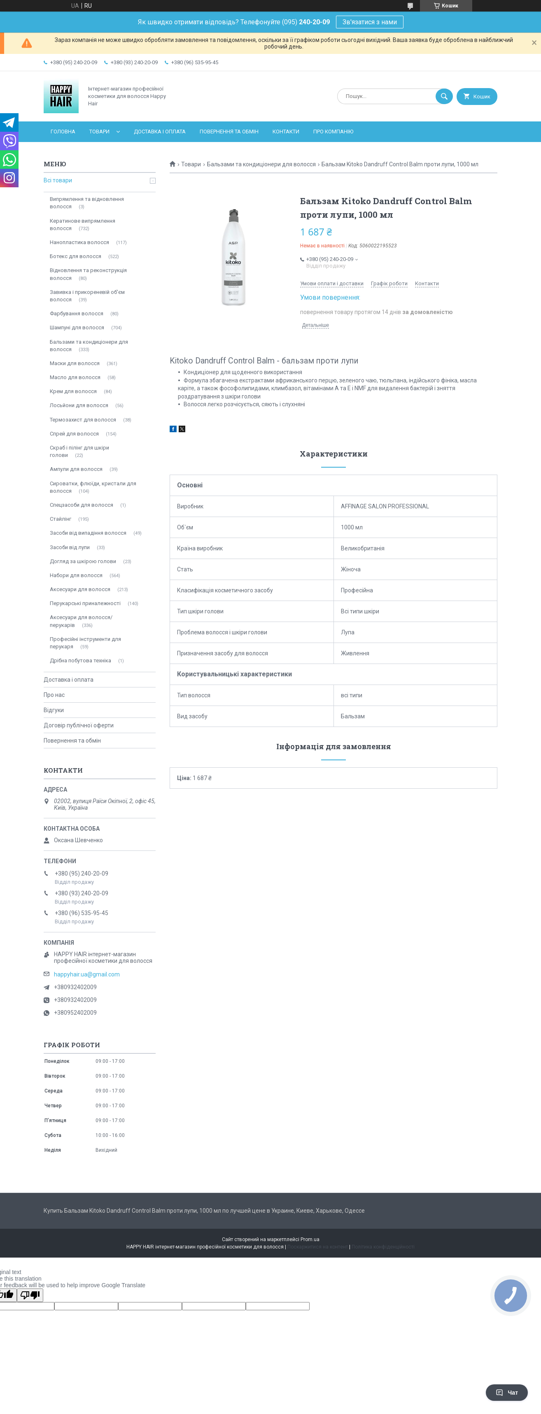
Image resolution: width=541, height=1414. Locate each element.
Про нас (54, 695)
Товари (99, 131)
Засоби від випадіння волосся (88, 533)
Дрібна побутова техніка (80, 660)
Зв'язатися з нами (370, 22)
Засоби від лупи (70, 547)
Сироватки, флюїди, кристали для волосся (93, 487)
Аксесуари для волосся (80, 589)
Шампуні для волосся (77, 327)
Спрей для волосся (74, 434)
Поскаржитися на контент (317, 1247)
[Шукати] (444, 96)
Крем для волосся (73, 391)
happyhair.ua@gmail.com (87, 974)
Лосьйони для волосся (79, 405)
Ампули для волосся (76, 469)
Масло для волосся (75, 377)
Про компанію (333, 131)
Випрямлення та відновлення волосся (87, 203)
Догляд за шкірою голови (83, 561)
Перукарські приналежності (85, 603)
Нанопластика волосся (79, 242)
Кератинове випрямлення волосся (82, 224)
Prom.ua (310, 1239)
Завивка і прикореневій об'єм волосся (87, 296)
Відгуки (54, 710)
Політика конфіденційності (383, 1247)
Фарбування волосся (76, 313)
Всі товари (58, 180)
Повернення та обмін (229, 131)
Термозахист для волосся (83, 420)
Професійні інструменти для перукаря (85, 643)
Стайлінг (60, 519)
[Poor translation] (30, 1295)
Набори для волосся (76, 575)
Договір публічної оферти (79, 725)
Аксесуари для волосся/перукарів (81, 621)
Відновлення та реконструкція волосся (88, 274)
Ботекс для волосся (75, 256)
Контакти (286, 131)
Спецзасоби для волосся (81, 505)
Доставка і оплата (160, 131)
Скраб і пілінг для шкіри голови (79, 451)
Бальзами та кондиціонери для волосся (261, 164)
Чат (507, 1392)
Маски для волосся (75, 363)
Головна (63, 131)
